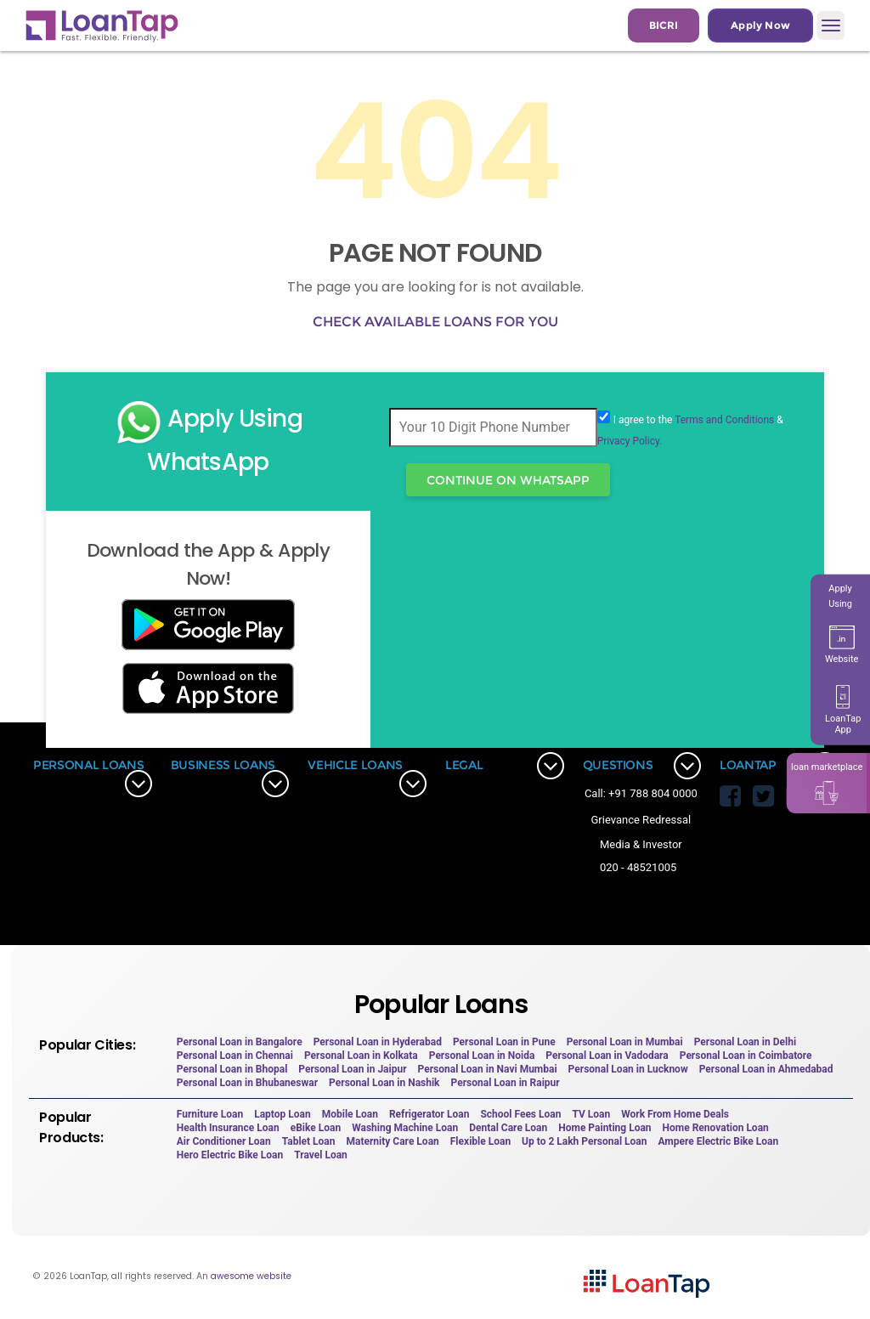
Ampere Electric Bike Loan (718, 1141)
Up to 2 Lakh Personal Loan (584, 1141)
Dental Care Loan (508, 1128)
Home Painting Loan (604, 1128)
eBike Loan (316, 1128)
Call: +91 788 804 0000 (641, 793)
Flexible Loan (480, 1141)
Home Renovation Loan (716, 1128)
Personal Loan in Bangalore (239, 1042)
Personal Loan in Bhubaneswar (247, 1083)
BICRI (663, 25)
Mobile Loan (350, 1114)
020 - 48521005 (638, 867)
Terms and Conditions (724, 420)
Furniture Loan (210, 1114)
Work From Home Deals (675, 1114)
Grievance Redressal (641, 819)
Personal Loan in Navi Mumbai (487, 1069)
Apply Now (760, 25)
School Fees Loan (520, 1114)
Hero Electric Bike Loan (230, 1155)
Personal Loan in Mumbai (625, 1042)
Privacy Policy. (629, 441)
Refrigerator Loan (429, 1114)
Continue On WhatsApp (508, 480)
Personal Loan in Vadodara (606, 1055)
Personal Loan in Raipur (505, 1083)
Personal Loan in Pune (504, 1042)
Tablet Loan (309, 1141)
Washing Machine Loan (405, 1128)
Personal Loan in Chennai (235, 1055)
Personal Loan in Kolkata (361, 1055)
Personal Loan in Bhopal (232, 1069)
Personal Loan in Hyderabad (378, 1042)
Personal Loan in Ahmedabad (766, 1069)
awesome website (251, 1276)
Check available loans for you (435, 322)
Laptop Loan (282, 1114)
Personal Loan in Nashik (384, 1083)
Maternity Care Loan (393, 1141)
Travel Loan (320, 1155)
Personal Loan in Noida (482, 1055)
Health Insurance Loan (228, 1128)
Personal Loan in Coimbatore (746, 1055)
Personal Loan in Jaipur (352, 1069)
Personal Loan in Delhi (745, 1042)
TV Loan (591, 1114)
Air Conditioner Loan (224, 1141)
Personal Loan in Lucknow (628, 1069)
